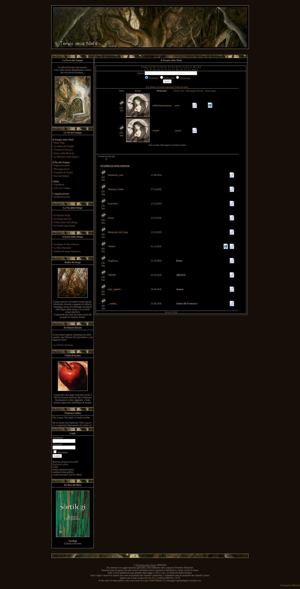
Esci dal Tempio (61, 176)
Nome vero (179, 90)
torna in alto (170, 312)
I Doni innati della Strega (66, 222)
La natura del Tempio (64, 146)
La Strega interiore (62, 218)
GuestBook (59, 184)
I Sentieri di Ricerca (63, 149)
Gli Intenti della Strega (64, 226)
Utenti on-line (181, 87)
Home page (210, 90)
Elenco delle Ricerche (64, 153)
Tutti (145, 67)
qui (90, 425)
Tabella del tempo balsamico (67, 251)
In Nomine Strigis (62, 215)
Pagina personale (62, 165)
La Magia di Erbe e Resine (66, 244)
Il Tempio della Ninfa (146, 565)
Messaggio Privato (194, 90)
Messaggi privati (62, 169)
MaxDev (152, 578)
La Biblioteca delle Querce (66, 156)
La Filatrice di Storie (63, 345)
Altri (193, 69)
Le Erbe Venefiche (62, 248)
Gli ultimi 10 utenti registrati (159, 87)
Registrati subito (60, 464)
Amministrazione (62, 196)
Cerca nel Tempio (62, 188)
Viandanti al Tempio (63, 172)
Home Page (59, 142)
